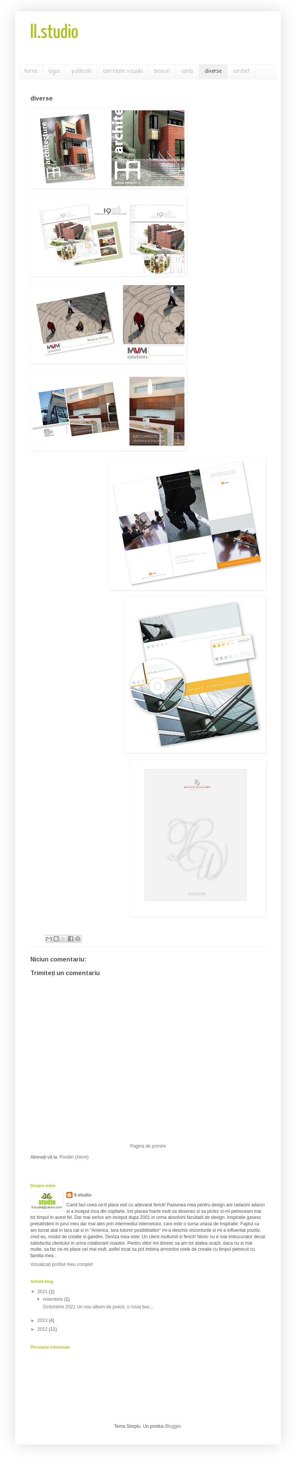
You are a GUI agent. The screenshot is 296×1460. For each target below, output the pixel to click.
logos (54, 71)
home (30, 71)
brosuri (162, 71)
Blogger (173, 1426)
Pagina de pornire (148, 1146)
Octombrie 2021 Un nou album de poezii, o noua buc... (97, 1306)
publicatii (81, 71)
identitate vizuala (123, 71)
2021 (43, 1291)
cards (187, 71)
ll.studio (54, 33)
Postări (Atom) (74, 1157)
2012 (43, 1329)
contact (241, 71)
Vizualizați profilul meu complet (61, 1264)
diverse (213, 71)
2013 (43, 1320)
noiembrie (53, 1299)
